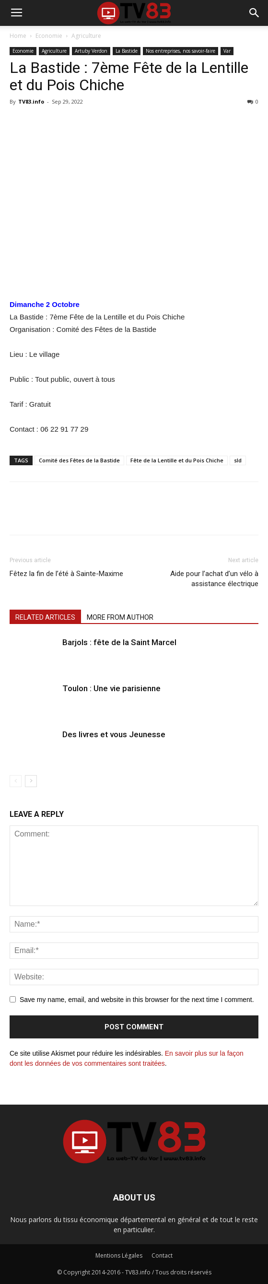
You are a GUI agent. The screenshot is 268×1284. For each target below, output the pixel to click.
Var (227, 50)
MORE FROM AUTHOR (120, 617)
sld (238, 460)
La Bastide (127, 50)
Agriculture (86, 36)
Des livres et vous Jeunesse (113, 734)
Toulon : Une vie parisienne (111, 688)
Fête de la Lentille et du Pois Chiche (176, 460)
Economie (48, 36)
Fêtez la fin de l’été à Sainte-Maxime (66, 573)
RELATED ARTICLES (45, 617)
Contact (162, 1255)
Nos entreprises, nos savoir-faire (180, 50)
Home (18, 36)
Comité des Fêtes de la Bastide (79, 460)
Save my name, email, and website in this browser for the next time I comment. (137, 999)
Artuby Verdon (91, 50)
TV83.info (31, 101)
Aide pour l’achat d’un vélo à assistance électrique (214, 578)
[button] (254, 13)
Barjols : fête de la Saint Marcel (119, 642)
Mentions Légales (118, 1255)
